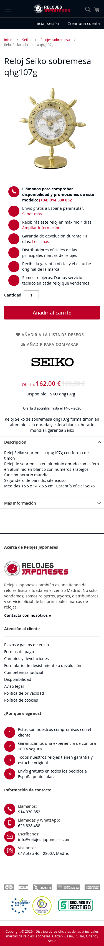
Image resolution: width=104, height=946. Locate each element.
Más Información (20, 503)
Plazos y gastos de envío (26, 644)
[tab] (52, 441)
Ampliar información (41, 227)
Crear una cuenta (83, 23)
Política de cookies (21, 700)
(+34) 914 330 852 (55, 200)
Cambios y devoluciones (26, 658)
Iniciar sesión (46, 23)
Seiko (26, 39)
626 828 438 (29, 825)
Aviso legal (14, 686)
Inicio (8, 39)
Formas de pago (19, 651)
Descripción (15, 442)
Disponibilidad (17, 679)
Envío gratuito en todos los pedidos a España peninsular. (52, 773)
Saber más (32, 213)
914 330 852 (29, 811)
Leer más (40, 241)
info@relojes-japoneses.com (44, 839)
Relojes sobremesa (55, 39)
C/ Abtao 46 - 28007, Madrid (44, 853)
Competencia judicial (23, 672)
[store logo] (52, 9)
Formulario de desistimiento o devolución (42, 665)
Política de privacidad (24, 693)
